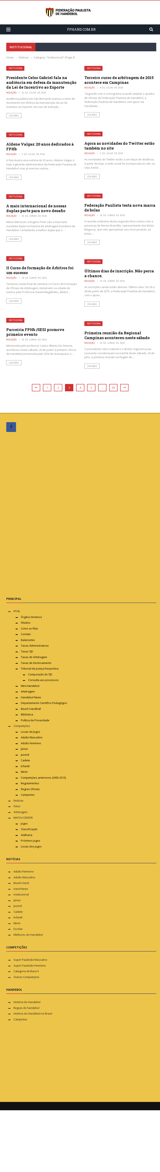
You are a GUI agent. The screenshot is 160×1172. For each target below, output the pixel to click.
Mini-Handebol (30, 686)
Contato (26, 634)
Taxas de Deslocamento (36, 663)
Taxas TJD (27, 651)
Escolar (18, 929)
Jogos (24, 823)
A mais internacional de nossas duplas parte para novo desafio (36, 208)
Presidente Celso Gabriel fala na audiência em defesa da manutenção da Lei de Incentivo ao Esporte (41, 82)
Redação (11, 92)
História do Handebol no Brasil (33, 1013)
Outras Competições (26, 977)
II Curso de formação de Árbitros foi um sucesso (40, 270)
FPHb (17, 611)
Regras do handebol (26, 1008)
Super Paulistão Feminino (30, 965)
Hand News (21, 889)
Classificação (29, 829)
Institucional (16, 68)
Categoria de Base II (26, 971)
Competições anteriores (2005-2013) (43, 777)
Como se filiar (29, 628)
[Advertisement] (37, 514)
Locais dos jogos (31, 846)
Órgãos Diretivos (31, 617)
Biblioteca (27, 714)
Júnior (24, 749)
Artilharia (26, 835)
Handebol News (31, 697)
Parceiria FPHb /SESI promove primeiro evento (35, 332)
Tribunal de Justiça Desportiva (40, 668)
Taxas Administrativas (35, 645)
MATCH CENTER (23, 818)
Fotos (17, 806)
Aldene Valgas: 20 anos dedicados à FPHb (40, 146)
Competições (22, 726)
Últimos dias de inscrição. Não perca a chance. (119, 273)
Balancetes (28, 640)
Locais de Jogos (30, 732)
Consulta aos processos (43, 680)
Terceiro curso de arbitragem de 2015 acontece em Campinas (119, 80)
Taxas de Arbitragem (34, 657)
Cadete (25, 760)
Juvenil (25, 755)
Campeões (28, 795)
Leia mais (14, 115)
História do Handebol (27, 1002)
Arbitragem (28, 691)
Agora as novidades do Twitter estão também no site (119, 146)
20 (113, 387)
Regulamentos (30, 783)
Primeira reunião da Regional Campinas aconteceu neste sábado (117, 335)
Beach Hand (21, 883)
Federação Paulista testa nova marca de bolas (119, 208)
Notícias (19, 800)
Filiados (25, 622)
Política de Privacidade (35, 720)
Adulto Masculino (31, 737)
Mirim (24, 772)
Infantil (25, 766)
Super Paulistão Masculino (30, 960)
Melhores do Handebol (28, 935)
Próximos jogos (30, 840)
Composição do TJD (40, 674)
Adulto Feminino (31, 743)
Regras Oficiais (30, 789)
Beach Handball (31, 709)
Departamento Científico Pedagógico (44, 703)
